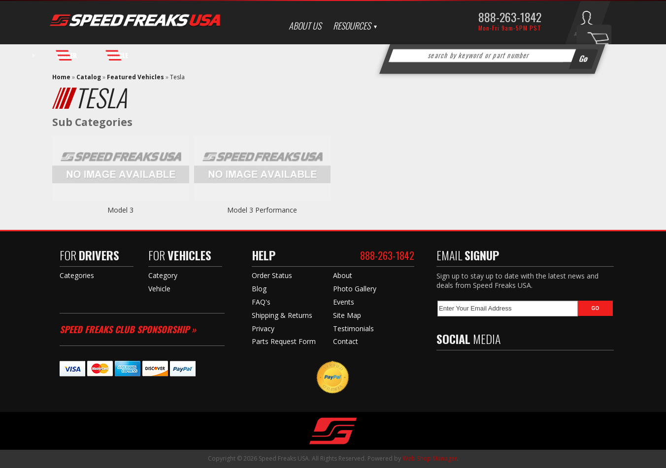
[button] (493, 55)
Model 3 (120, 210)
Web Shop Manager (429, 458)
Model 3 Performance (262, 210)
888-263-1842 (509, 17)
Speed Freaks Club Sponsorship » (128, 329)
